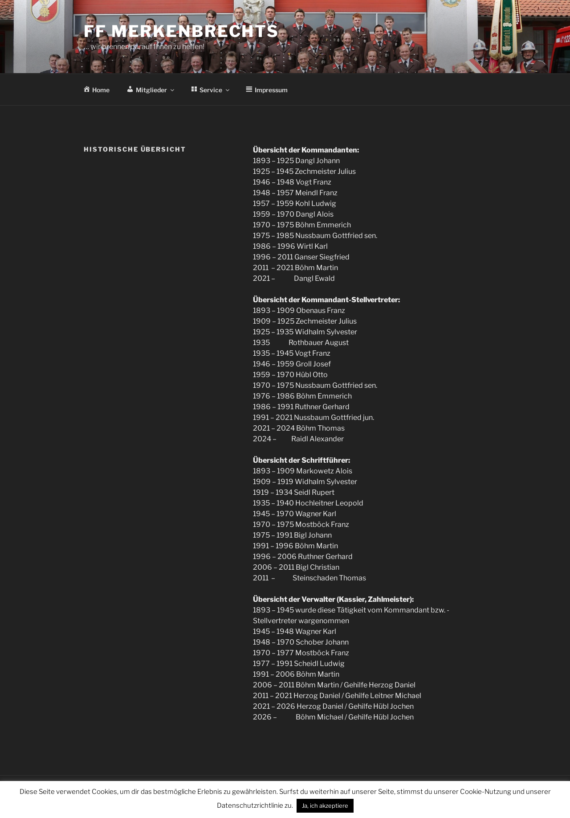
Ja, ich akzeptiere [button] (325, 805)
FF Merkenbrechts (181, 31)
